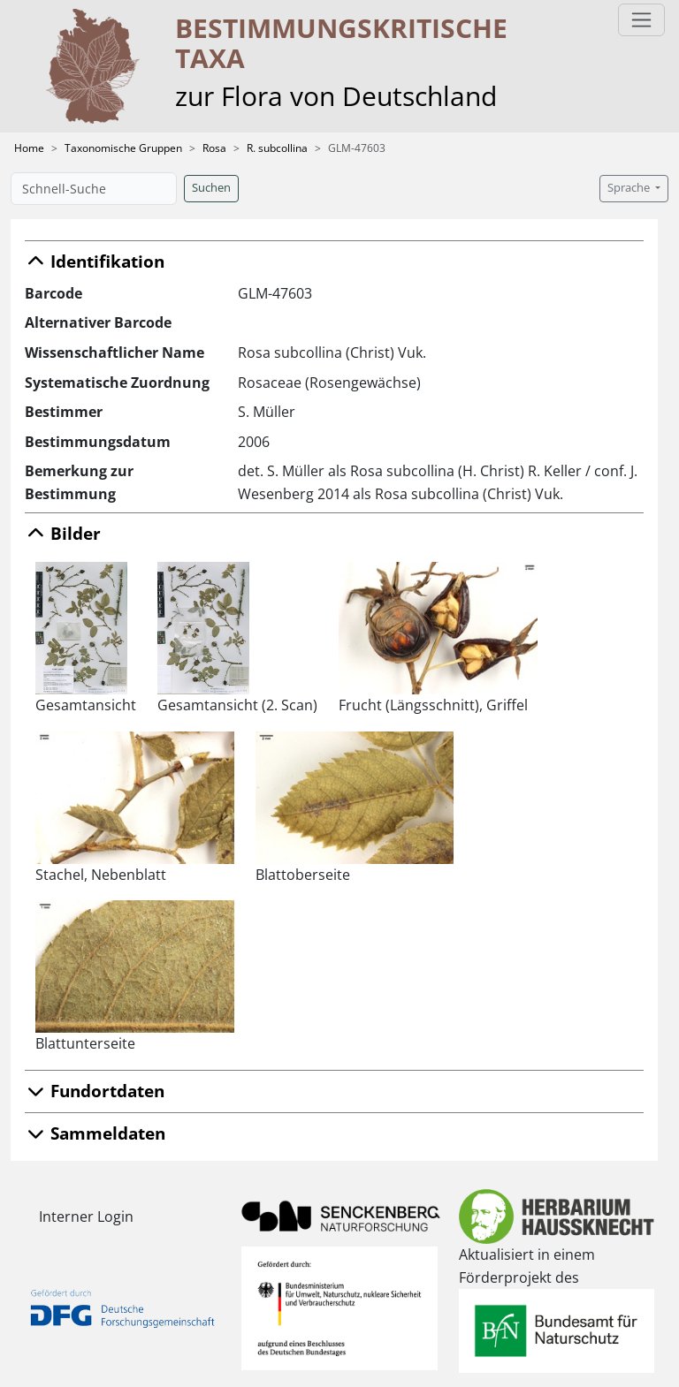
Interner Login (86, 1216)
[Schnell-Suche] (94, 188)
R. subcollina (277, 147)
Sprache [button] (629, 187)
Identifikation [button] (94, 261)
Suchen (211, 187)
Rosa (214, 147)
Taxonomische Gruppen (123, 147)
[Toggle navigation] (641, 20)
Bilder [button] (63, 533)
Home (29, 147)
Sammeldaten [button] (95, 1133)
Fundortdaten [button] (94, 1091)
